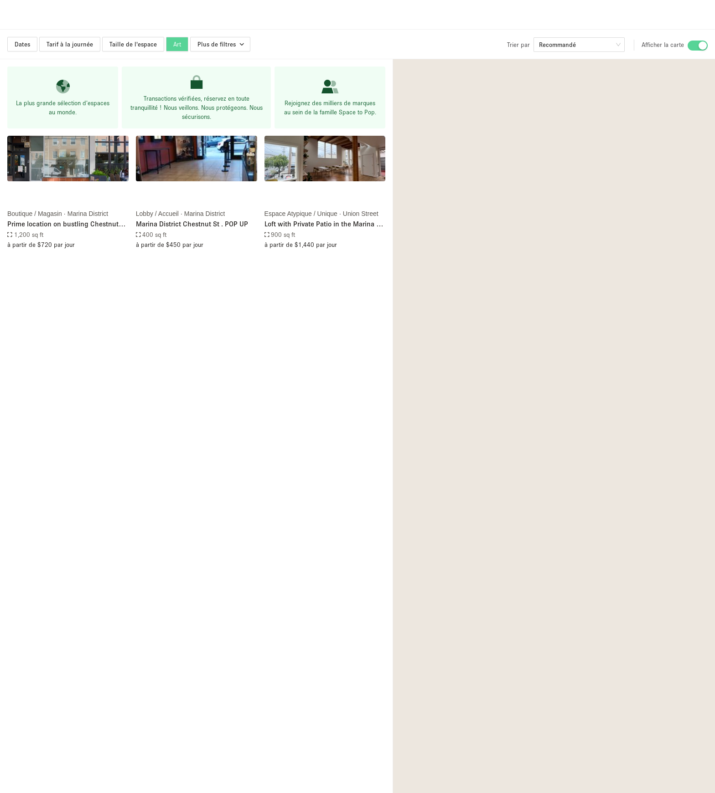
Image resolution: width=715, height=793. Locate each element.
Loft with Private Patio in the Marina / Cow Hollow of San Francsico (321, 224)
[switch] (698, 46)
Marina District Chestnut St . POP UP (192, 224)
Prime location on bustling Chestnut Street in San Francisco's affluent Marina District (63, 224)
